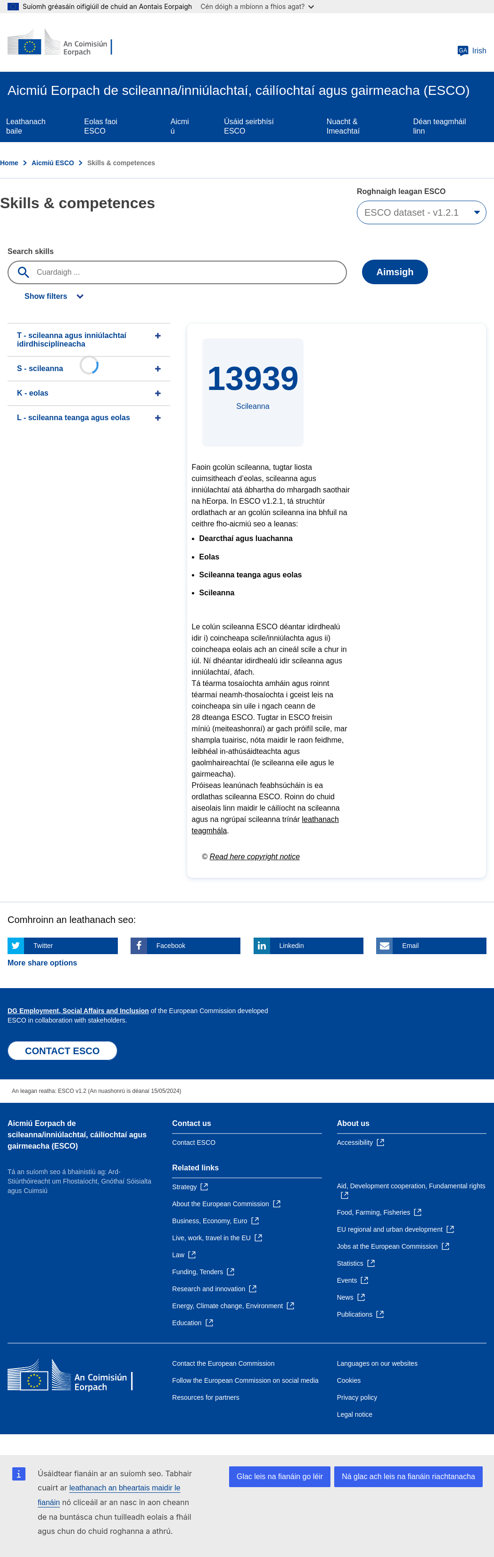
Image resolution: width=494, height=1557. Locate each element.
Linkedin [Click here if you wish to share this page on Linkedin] (292, 945)
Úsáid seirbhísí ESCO (249, 126)
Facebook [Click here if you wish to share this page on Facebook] (170, 945)
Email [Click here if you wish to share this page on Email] (410, 945)
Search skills (31, 251)
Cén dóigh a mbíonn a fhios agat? (257, 6)
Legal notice (355, 1414)
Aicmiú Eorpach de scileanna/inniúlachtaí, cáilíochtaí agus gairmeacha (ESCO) (77, 1134)
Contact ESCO (193, 1142)
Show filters (46, 296)
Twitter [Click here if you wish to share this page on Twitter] (43, 945)
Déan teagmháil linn (439, 126)
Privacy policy (357, 1397)
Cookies (349, 1380)
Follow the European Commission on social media (245, 1380)
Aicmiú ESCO (53, 163)
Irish (471, 51)
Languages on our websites (377, 1363)
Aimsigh (395, 272)
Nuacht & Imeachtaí (343, 126)
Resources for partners (205, 1397)
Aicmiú (180, 126)
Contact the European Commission (223, 1363)
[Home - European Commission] (65, 42)
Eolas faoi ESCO (100, 126)
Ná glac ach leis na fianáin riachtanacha (408, 1476)
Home (9, 163)
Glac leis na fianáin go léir (280, 1476)
